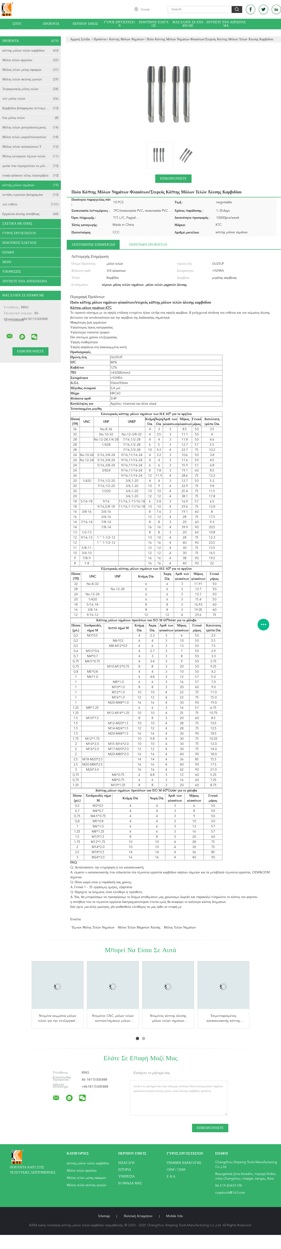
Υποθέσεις (11, 271)
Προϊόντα (51, 24)
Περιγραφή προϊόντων (148, 244)
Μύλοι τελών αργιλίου (30, 60)
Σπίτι (17, 24)
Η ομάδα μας (130, 1183)
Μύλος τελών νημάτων (180, 927)
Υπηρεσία (126, 1176)
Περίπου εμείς (85, 24)
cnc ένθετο (30, 204)
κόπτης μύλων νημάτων (30, 185)
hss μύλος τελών (30, 118)
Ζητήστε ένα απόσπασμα (226, 24)
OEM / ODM (176, 1169)
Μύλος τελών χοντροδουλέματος (30, 127)
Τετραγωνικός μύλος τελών (30, 89)
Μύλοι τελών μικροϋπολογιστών (30, 137)
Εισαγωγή (126, 1163)
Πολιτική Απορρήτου (138, 1216)
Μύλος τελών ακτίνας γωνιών (30, 79)
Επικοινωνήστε (173, 178)
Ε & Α (171, 1176)
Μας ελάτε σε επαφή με (187, 24)
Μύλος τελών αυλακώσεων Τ (30, 146)
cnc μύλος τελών (30, 98)
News (6, 262)
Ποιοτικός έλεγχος (154, 24)
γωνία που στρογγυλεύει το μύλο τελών (30, 166)
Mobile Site (174, 1216)
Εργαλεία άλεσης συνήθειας (30, 214)
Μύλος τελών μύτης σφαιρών (30, 70)
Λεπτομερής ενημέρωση (93, 244)
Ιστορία (124, 1169)
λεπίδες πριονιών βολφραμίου (30, 195)
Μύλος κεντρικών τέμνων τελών (30, 156)
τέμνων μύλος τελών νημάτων (93, 927)
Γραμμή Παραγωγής (184, 1163)
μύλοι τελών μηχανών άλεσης (139, 927)
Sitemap (104, 1216)
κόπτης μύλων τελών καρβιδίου (30, 50)
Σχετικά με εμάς (17, 223)
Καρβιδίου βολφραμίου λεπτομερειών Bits (30, 108)
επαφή (8, 252)
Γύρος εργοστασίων (119, 24)
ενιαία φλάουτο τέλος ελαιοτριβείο (30, 175)
